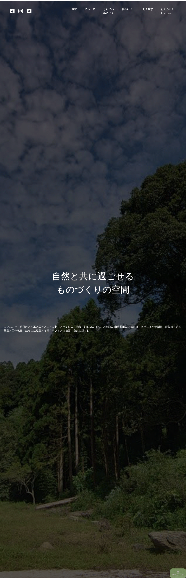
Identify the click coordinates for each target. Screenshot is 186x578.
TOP (74, 9)
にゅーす (90, 9)
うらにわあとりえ (108, 11)
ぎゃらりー (128, 9)
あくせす (148, 9)
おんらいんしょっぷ (167, 11)
